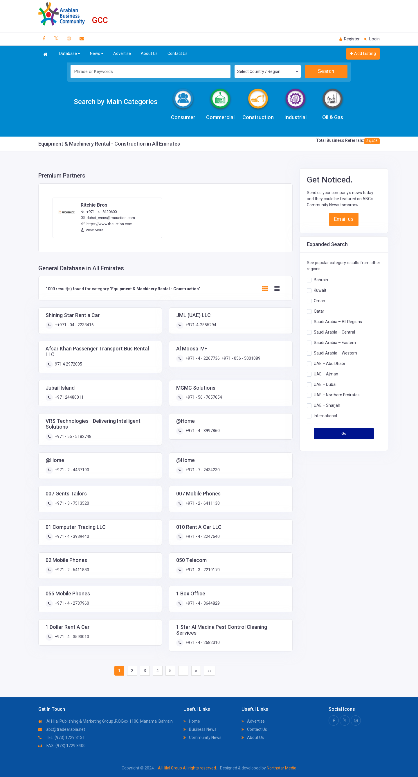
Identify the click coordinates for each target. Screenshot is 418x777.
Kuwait (320, 290)
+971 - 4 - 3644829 (202, 603)
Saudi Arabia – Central (334, 332)
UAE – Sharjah (327, 405)
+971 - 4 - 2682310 (202, 642)
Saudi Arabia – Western (335, 353)
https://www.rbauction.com (106, 224)
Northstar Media (281, 768)
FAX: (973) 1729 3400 (62, 745)
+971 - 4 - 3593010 (71, 636)
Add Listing (363, 53)
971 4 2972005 (68, 364)
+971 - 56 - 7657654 (203, 397)
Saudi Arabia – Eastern (335, 342)
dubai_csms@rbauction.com (108, 218)
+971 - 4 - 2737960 (71, 603)
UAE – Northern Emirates (337, 395)
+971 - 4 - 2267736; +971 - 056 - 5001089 (222, 358)
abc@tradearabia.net (61, 729)
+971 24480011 (69, 397)
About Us (149, 53)
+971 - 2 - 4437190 (71, 470)
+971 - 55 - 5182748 (72, 436)
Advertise (122, 53)
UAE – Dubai (325, 384)
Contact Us (177, 53)
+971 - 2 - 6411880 (71, 569)
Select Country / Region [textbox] (258, 71)
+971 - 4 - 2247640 (202, 536)
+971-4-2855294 (200, 325)
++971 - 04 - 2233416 (74, 325)
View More (92, 230)
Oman (319, 300)
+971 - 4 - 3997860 (202, 430)
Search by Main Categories (116, 101)
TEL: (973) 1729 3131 (61, 737)
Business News (200, 729)
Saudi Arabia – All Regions (338, 321)
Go (344, 433)
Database (69, 54)
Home (191, 721)
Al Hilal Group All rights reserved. (187, 768)
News (96, 54)
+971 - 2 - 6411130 (202, 503)
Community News (202, 737)
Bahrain (321, 280)
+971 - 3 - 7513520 (71, 503)
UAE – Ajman (326, 374)
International (325, 415)
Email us (344, 219)
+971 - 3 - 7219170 (202, 569)
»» (210, 670)
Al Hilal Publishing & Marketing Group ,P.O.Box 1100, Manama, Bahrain (105, 721)
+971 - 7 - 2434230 (202, 470)
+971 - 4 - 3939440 (71, 536)
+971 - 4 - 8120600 (99, 212)
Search (326, 71)
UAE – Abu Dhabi (329, 363)
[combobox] (268, 71)
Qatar (319, 311)
